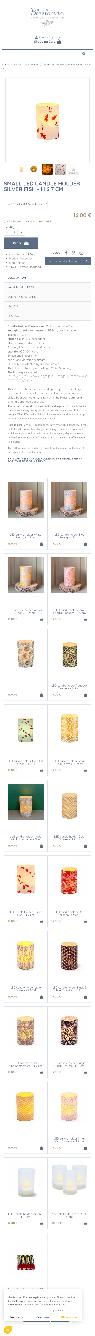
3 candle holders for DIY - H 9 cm (69, 1215)
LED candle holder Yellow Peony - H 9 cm (26, 611)
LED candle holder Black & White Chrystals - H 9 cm (69, 989)
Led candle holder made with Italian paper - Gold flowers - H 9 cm (25, 839)
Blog (56, 252)
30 (56, 1223)
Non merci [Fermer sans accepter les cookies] (16, 1317)
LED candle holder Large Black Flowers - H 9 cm (69, 1064)
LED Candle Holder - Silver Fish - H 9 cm (26, 913)
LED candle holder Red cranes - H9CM (69, 913)
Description (17, 277)
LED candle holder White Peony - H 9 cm (25, 536)
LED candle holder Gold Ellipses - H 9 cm (69, 838)
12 (12, 1223)
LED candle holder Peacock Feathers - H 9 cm (69, 687)
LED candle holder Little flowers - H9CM (25, 989)
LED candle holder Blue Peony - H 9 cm (69, 536)
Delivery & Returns (22, 296)
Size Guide (15, 306)
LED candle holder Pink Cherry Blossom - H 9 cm (69, 611)
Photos (13, 315)
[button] (7, 1329)
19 (12, 543)
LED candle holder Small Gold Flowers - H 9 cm (69, 1140)
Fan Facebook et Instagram (68, 261)
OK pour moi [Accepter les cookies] (69, 1317)
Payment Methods (21, 287)
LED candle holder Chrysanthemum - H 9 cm (25, 1064)
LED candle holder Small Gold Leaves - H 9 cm (69, 762)
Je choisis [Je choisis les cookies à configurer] (43, 1317)
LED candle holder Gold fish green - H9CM (26, 762)
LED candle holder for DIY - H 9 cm (25, 1215)
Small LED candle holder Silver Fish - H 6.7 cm (42, 186)
